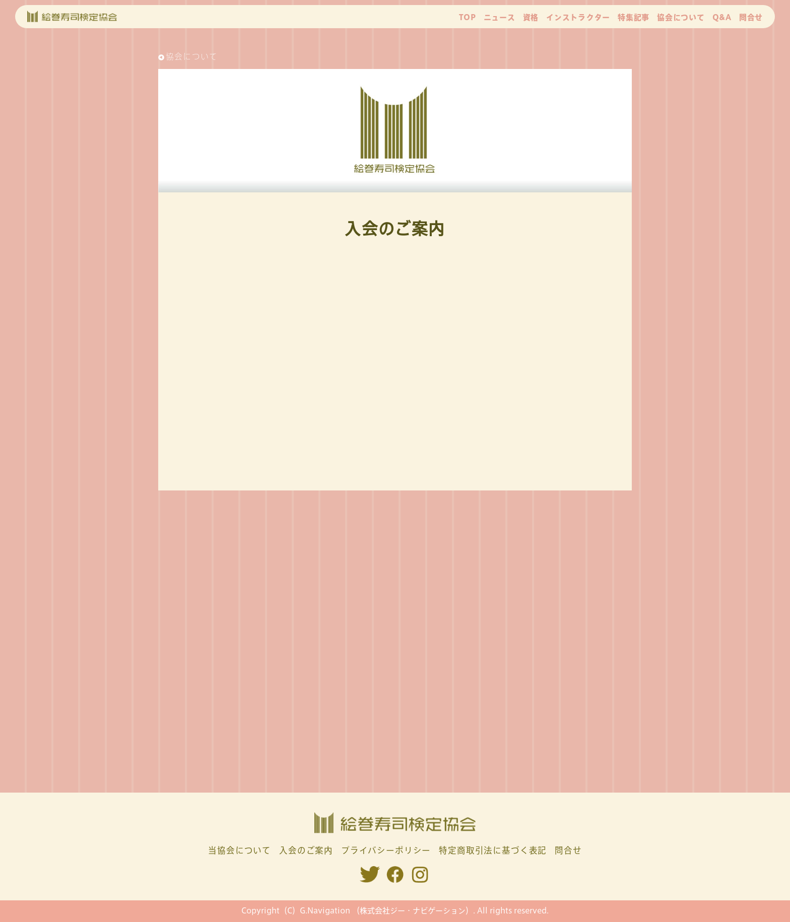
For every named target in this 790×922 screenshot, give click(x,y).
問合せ (751, 17)
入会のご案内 (306, 850)
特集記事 (633, 17)
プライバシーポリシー (386, 850)
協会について (681, 17)
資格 (531, 17)
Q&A (722, 17)
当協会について (239, 850)
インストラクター (578, 17)
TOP (467, 17)
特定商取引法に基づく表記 (493, 850)
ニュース (499, 17)
